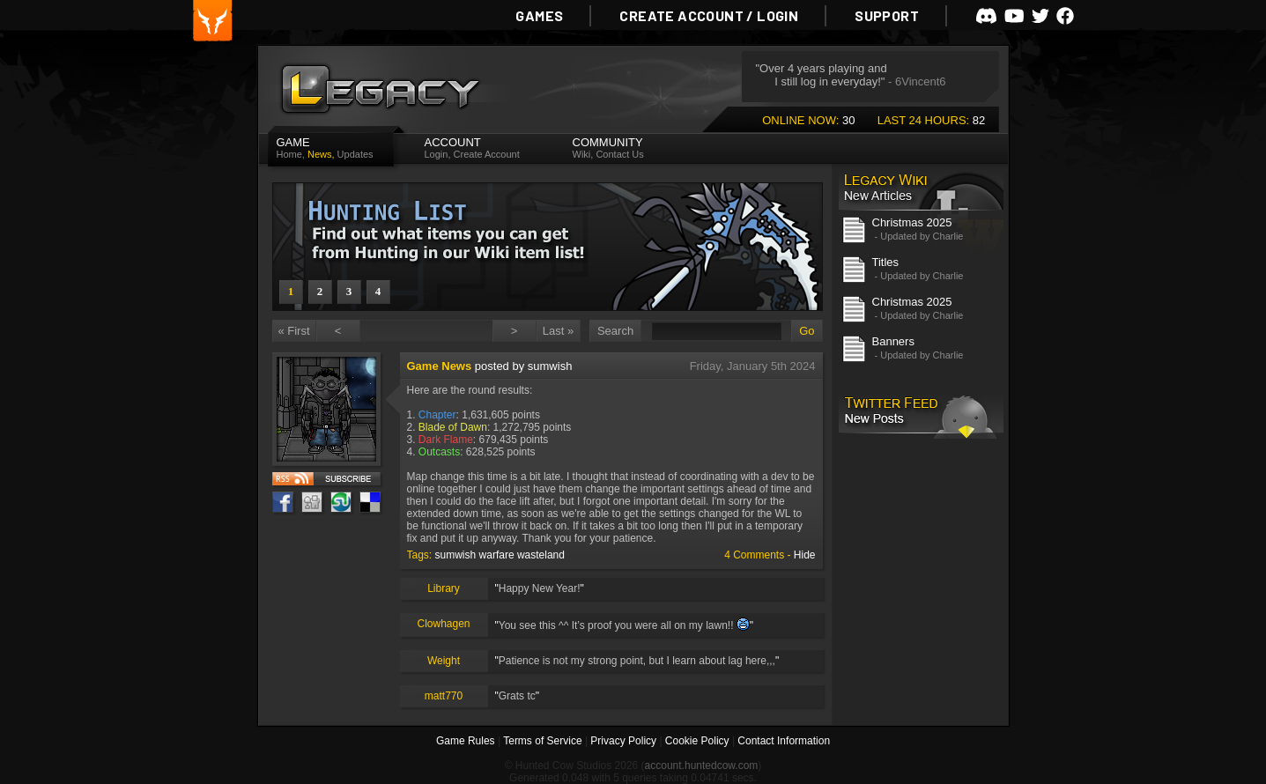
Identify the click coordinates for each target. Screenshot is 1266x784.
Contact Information (783, 741)
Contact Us (619, 154)
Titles (886, 262)
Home (289, 154)
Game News (439, 366)
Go (806, 330)
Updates (355, 154)
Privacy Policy (623, 741)
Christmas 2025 (912, 222)
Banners (893, 341)
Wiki (582, 154)
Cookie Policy (697, 741)
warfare (497, 555)
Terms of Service (542, 741)
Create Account (487, 154)
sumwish (456, 555)
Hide (805, 555)
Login (436, 154)
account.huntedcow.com (702, 765)
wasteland (541, 555)
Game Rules (465, 741)
